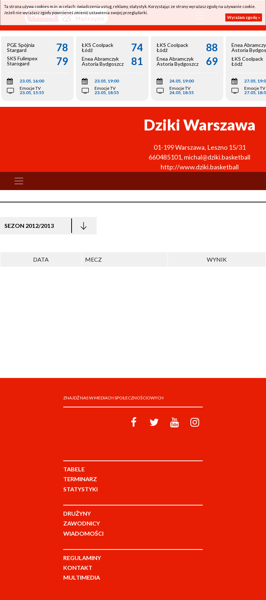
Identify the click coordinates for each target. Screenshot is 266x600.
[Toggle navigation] (19, 181)
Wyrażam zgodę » (243, 17)
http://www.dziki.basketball (200, 167)
